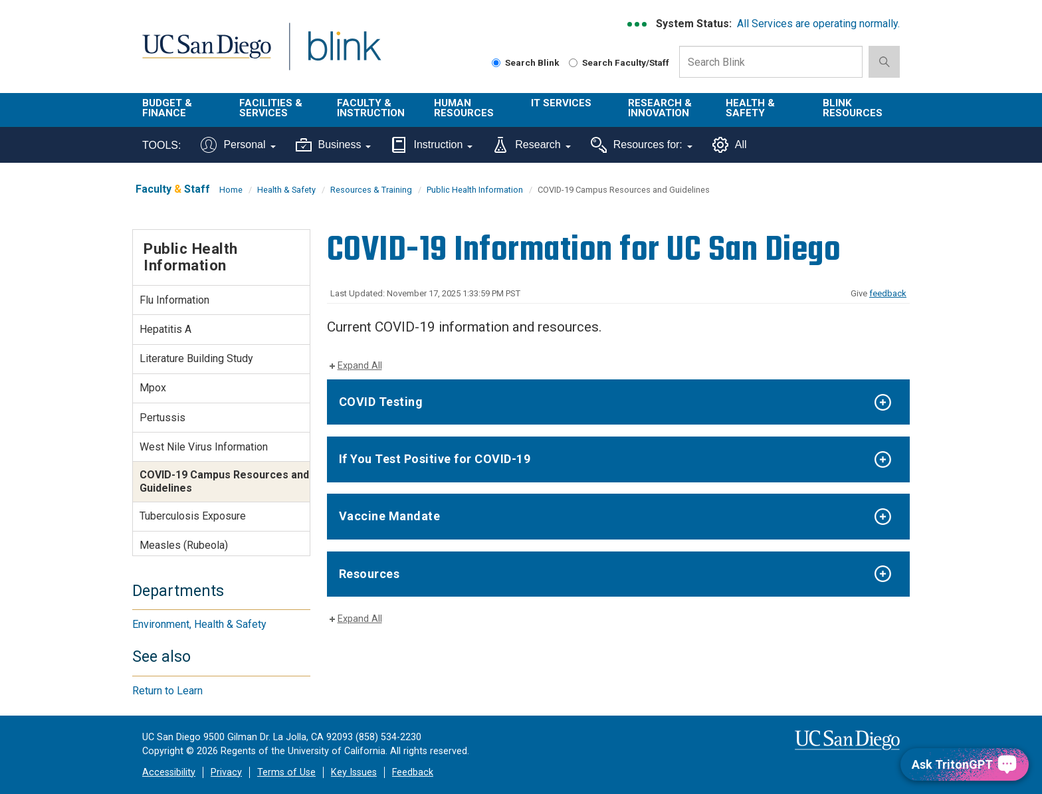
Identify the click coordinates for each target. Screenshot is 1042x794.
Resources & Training (371, 190)
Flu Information (174, 300)
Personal (238, 145)
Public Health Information (475, 190)
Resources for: (641, 145)
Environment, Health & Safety (199, 624)
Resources (369, 574)
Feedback (412, 772)
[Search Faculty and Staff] (573, 62)
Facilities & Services (270, 108)
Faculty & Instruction (371, 108)
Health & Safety (750, 108)
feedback (887, 293)
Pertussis (162, 417)
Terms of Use (286, 772)
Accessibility (168, 772)
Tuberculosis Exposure (193, 516)
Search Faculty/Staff (619, 62)
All (729, 145)
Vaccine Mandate (390, 516)
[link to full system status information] (637, 24)
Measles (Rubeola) (184, 545)
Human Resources (464, 108)
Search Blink (526, 62)
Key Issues (354, 772)
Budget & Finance (167, 108)
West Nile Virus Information (204, 447)
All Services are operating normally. (818, 23)
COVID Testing (381, 402)
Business (333, 145)
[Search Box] (771, 62)
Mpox (153, 387)
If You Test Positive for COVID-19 (435, 459)
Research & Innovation (660, 108)
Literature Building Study (196, 358)
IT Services (561, 103)
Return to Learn (167, 690)
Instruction (431, 145)
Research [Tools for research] (531, 145)
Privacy (226, 772)
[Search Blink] (496, 62)
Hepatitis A (165, 329)
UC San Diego (206, 54)
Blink (344, 54)
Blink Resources (853, 108)
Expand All (360, 365)
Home (231, 190)
